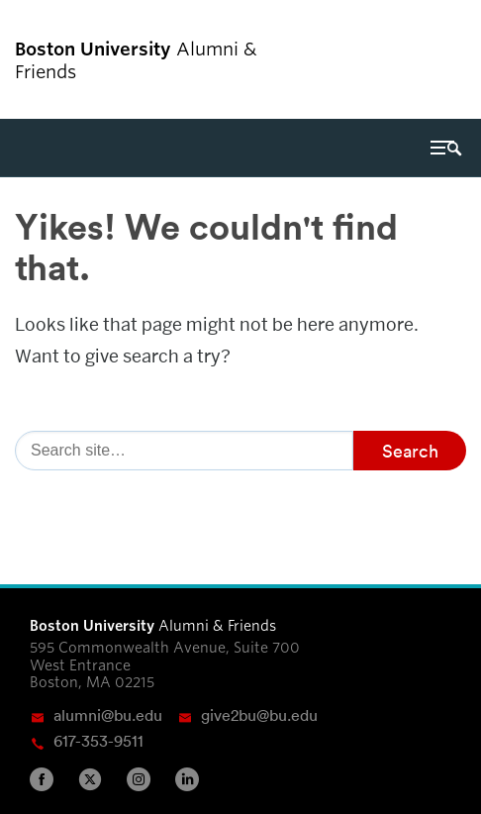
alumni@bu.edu (107, 715)
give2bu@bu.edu (259, 715)
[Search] (184, 450)
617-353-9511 (98, 741)
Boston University (410, 59)
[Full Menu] (446, 147)
